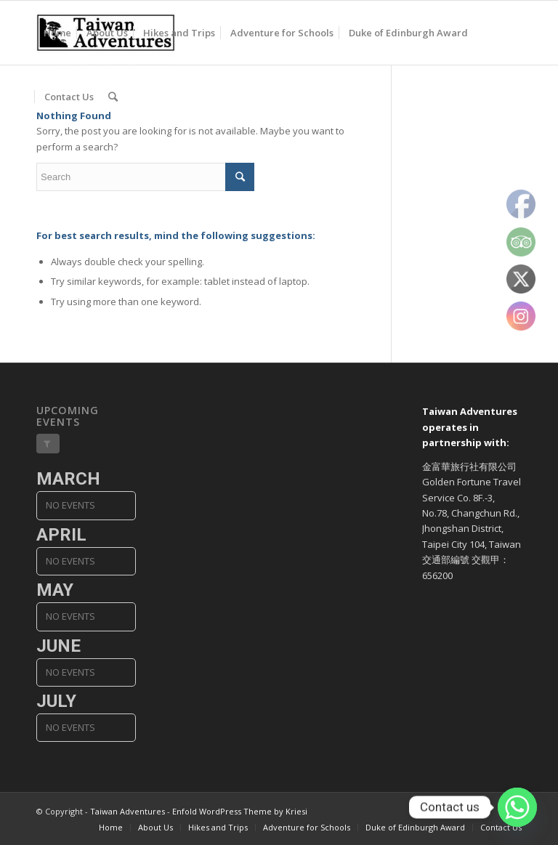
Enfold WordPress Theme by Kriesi (239, 811)
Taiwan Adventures (127, 811)
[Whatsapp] (517, 807)
